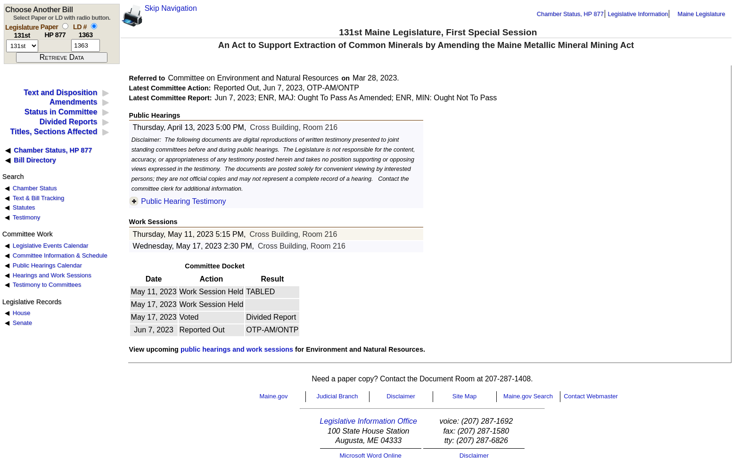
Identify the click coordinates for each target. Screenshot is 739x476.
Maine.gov (274, 396)
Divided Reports (69, 122)
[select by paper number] (65, 26)
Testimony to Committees (47, 284)
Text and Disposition (60, 93)
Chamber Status (35, 188)
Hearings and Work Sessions (52, 275)
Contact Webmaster (591, 396)
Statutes (24, 207)
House (21, 312)
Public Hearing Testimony (183, 201)
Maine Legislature (701, 13)
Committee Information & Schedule (60, 255)
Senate (22, 322)
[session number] (22, 46)
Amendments (73, 102)
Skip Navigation (171, 8)
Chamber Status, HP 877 (570, 13)
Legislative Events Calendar (51, 245)
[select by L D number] (94, 26)
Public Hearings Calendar (47, 265)
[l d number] (85, 45)
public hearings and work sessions (237, 349)
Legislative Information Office (368, 421)
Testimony (26, 217)
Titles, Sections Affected (53, 132)
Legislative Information (638, 13)
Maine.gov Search (528, 396)
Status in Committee (61, 112)
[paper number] (55, 45)
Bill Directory (35, 160)
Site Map (464, 396)
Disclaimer (400, 396)
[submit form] (61, 57)
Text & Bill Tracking (38, 198)
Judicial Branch (337, 396)
